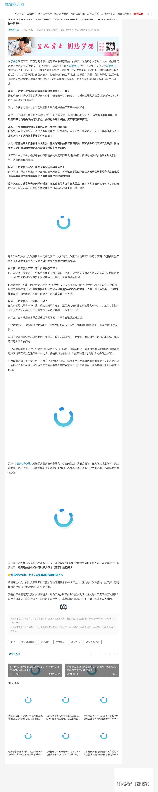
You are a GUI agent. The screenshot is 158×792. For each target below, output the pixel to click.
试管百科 (31, 14)
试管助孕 (142, 172)
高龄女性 (121, 210)
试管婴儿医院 (137, 180)
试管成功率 (93, 14)
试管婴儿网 (14, 5)
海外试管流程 (45, 14)
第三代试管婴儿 (124, 163)
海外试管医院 (78, 14)
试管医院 (121, 176)
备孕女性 (132, 142)
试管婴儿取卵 (123, 184)
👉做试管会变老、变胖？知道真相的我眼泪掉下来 (35, 564)
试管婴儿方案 (137, 188)
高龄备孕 (135, 205)
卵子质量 (121, 134)
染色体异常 (143, 151)
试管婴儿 (89, 64)
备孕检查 (142, 142)
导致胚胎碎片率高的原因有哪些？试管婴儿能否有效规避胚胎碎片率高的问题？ (92, 711)
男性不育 (135, 159)
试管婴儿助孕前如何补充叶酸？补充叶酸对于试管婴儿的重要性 (124, 49)
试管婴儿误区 (92, 636)
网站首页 (19, 14)
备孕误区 (45, 636)
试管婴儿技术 (123, 188)
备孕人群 (121, 142)
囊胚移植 (135, 138)
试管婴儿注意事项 (125, 193)
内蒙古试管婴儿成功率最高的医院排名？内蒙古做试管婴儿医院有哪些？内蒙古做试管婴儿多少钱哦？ (57, 711)
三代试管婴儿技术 (139, 125)
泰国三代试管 (123, 155)
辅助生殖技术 (123, 205)
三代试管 (121, 121)
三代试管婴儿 (108, 14)
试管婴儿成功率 (138, 184)
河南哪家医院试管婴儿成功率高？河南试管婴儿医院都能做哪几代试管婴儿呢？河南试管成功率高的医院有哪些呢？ (23, 747)
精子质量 (144, 163)
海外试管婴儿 (124, 14)
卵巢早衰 (142, 134)
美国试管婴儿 (123, 167)
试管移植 (133, 201)
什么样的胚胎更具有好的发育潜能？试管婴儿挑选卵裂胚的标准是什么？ (92, 747)
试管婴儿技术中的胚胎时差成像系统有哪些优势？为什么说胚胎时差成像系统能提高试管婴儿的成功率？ (23, 711)
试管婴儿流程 (141, 193)
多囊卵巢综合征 (138, 146)
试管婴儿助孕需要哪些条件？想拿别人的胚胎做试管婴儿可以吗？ (142, 49)
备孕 (15, 59)
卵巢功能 (132, 134)
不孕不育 (41, 30)
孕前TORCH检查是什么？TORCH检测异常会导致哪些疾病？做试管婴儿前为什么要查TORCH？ (124, 29)
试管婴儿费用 (137, 197)
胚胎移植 (121, 172)
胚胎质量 (132, 172)
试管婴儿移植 (123, 197)
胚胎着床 (135, 167)
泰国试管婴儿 (137, 155)
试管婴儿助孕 (123, 180)
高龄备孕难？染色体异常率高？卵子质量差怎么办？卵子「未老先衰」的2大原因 (142, 68)
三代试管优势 (133, 121)
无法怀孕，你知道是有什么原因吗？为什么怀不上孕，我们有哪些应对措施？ (57, 747)
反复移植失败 (123, 138)
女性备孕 (60, 636)
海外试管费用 (61, 14)
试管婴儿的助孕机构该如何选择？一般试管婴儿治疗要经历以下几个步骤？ (124, 68)
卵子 (139, 129)
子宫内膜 (132, 151)
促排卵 (131, 129)
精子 (135, 163)
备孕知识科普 (27, 636)
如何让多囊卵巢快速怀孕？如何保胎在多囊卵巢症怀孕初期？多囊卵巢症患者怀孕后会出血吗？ (142, 29)
